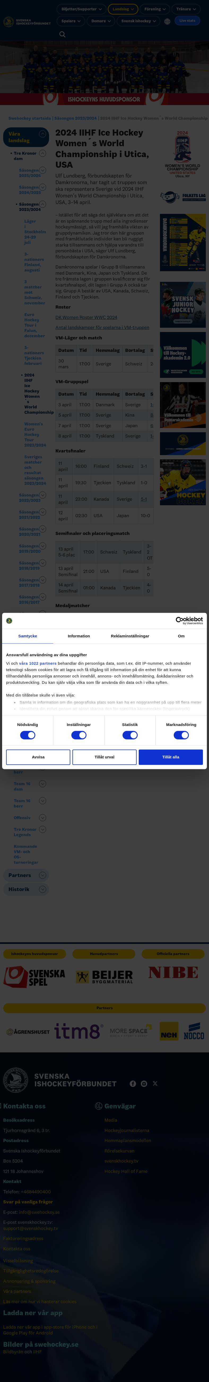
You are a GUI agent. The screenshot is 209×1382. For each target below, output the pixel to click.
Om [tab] (181, 636)
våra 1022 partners (38, 663)
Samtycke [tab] (27, 636)
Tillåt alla (170, 757)
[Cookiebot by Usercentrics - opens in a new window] (179, 621)
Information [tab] (79, 636)
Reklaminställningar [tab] (130, 636)
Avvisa (38, 757)
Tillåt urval (105, 757)
